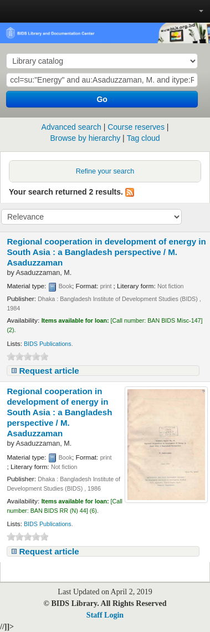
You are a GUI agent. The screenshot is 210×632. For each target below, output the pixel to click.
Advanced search (71, 127)
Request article (49, 370)
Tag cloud (143, 138)
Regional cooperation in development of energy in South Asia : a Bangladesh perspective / (106, 252)
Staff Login (105, 615)
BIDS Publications (47, 343)
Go (101, 99)
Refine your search (105, 171)
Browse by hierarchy (85, 138)
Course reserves (136, 127)
